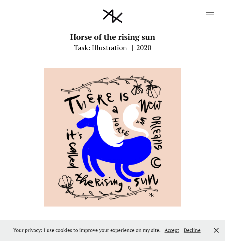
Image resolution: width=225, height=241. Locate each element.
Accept (172, 230)
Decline (192, 230)
